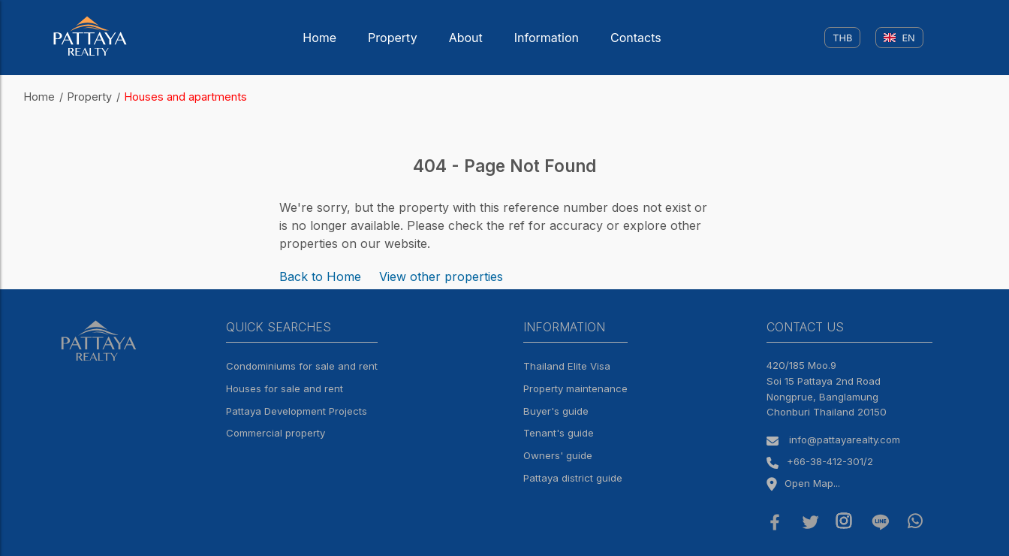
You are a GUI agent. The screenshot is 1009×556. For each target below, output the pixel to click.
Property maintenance (575, 388)
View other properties (441, 276)
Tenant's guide (558, 433)
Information (546, 37)
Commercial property (275, 433)
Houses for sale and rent (284, 388)
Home (319, 37)
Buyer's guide (556, 411)
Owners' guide (557, 455)
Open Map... (803, 483)
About (466, 37)
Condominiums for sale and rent (302, 366)
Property (392, 37)
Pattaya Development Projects (296, 411)
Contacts (635, 37)
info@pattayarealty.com (844, 440)
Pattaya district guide (572, 478)
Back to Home (320, 276)
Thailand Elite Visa (566, 366)
